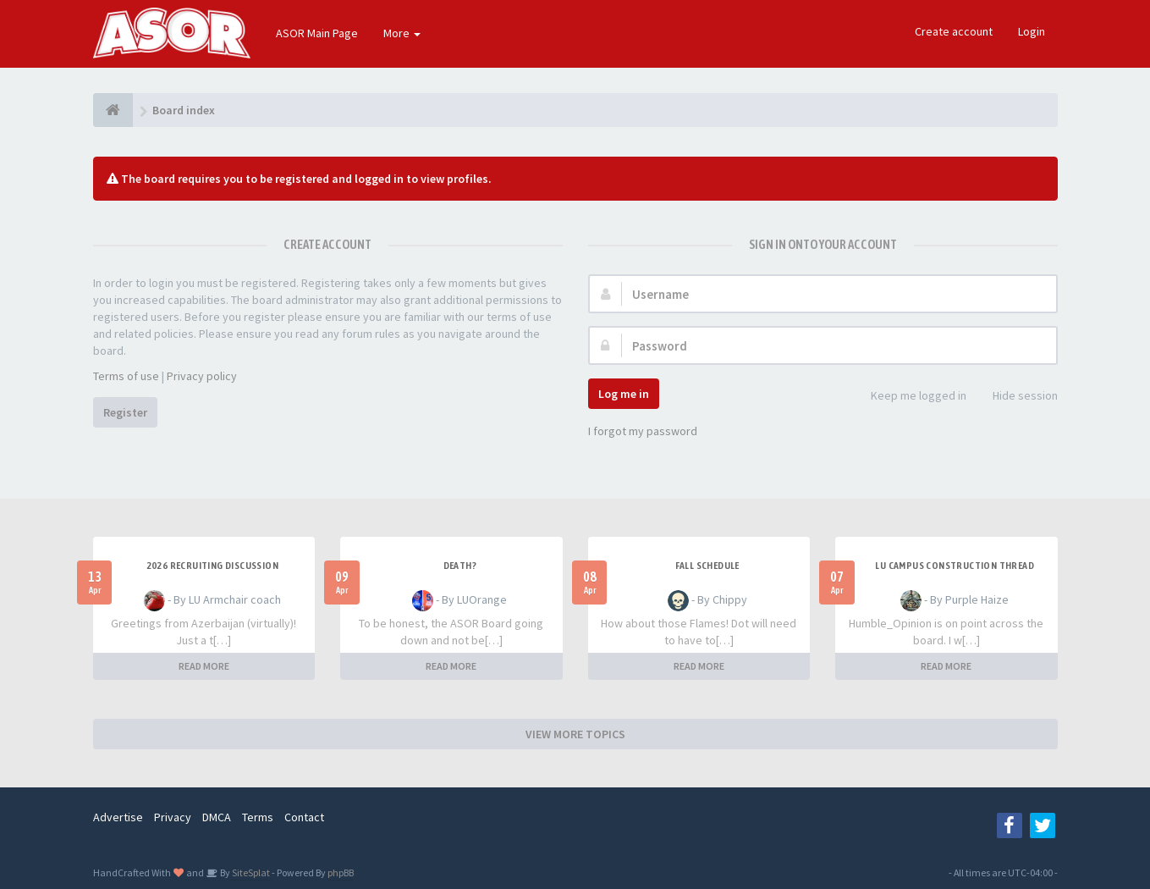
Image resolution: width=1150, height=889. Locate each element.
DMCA (216, 817)
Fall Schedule (707, 566)
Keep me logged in (909, 397)
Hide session (1016, 397)
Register (125, 412)
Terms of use (126, 376)
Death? (459, 566)
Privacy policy (202, 376)
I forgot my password (642, 431)
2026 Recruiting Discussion (212, 566)
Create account (954, 31)
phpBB (340, 872)
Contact (304, 817)
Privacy (172, 817)
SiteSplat (250, 872)
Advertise (118, 817)
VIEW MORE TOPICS (575, 734)
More (402, 33)
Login (1031, 31)
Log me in (623, 393)
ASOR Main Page (317, 33)
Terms (257, 817)
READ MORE (204, 666)
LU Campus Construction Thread (954, 566)
